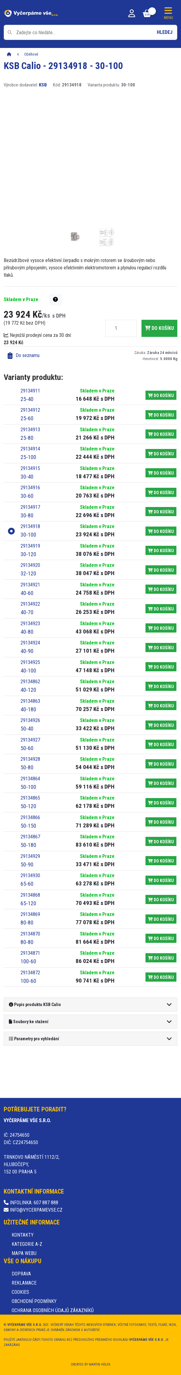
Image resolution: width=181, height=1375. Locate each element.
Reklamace (24, 1283)
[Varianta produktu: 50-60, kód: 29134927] (67, 744)
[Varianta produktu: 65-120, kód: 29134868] (67, 899)
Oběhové (31, 54)
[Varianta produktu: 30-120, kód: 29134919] (67, 550)
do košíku (159, 328)
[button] (55, 299)
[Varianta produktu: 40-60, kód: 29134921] (67, 589)
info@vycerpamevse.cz (33, 1210)
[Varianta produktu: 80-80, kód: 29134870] (67, 938)
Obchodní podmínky (34, 1301)
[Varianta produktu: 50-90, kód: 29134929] (67, 860)
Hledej (164, 32)
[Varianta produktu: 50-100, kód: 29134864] (67, 783)
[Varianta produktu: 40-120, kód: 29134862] (67, 686)
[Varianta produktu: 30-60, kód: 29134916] (67, 492)
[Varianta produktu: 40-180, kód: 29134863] (67, 705)
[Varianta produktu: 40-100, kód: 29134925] (67, 667)
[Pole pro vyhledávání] (90, 32)
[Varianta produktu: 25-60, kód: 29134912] (67, 414)
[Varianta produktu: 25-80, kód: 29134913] (67, 434)
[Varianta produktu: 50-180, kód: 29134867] (67, 841)
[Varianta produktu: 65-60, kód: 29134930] (67, 880)
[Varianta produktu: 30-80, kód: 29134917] (67, 511)
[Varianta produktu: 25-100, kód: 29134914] (67, 453)
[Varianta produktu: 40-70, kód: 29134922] (67, 608)
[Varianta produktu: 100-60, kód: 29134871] (67, 957)
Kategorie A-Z (27, 1244)
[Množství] (116, 328)
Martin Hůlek (99, 1364)
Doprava (21, 1274)
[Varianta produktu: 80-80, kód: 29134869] (67, 918)
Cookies (20, 1292)
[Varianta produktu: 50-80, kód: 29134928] (67, 763)
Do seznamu (24, 355)
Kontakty (23, 1235)
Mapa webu (24, 1253)
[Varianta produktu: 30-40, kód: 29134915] (67, 473)
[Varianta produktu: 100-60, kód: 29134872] (67, 977)
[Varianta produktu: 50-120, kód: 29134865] (67, 802)
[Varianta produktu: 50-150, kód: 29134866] (67, 822)
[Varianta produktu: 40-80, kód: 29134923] (67, 628)
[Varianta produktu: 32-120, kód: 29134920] (67, 569)
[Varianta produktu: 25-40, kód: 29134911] (67, 395)
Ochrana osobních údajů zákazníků (53, 1310)
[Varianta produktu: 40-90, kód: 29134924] (67, 647)
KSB (43, 85)
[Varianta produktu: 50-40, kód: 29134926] (67, 725)
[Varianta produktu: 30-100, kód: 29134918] (67, 531)
